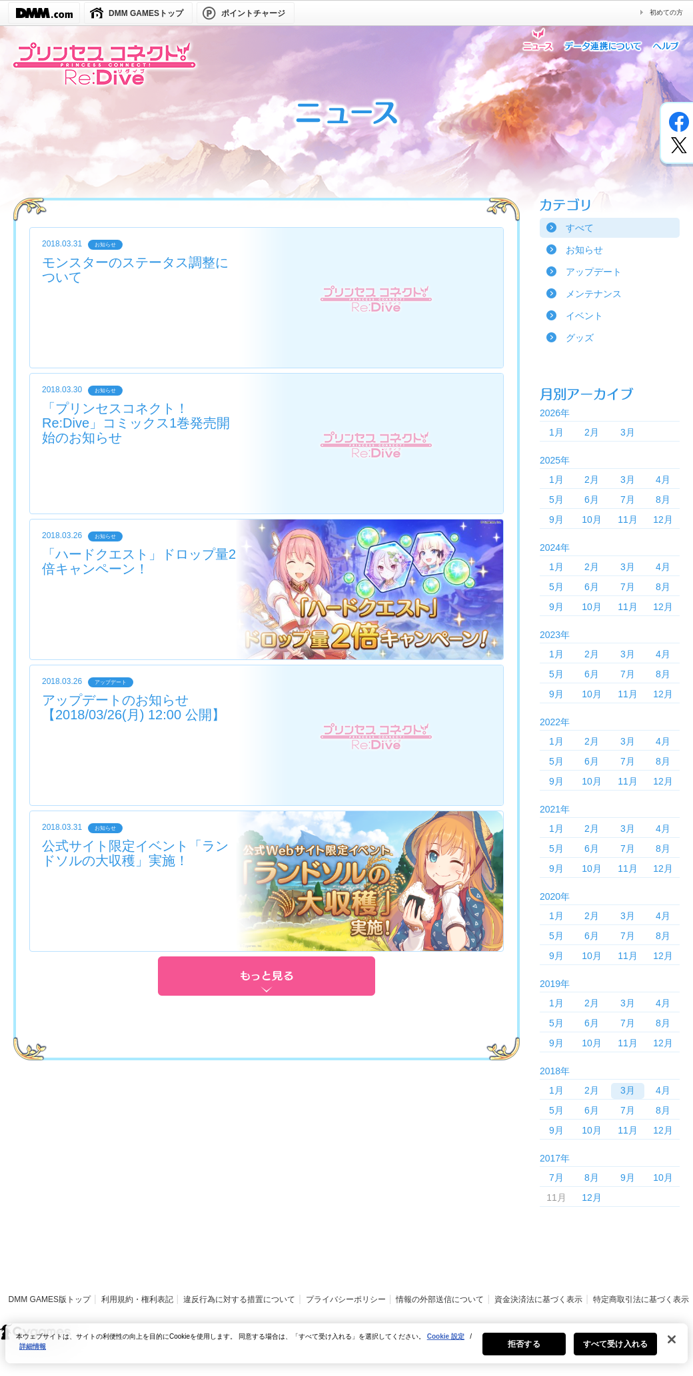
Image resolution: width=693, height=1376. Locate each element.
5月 (556, 499)
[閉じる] (671, 1348)
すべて (580, 227)
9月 (556, 519)
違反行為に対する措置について (239, 1299)
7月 (627, 499)
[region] (346, 1352)
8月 (663, 499)
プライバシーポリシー (346, 1299)
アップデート (594, 271)
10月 (592, 519)
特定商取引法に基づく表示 (641, 1299)
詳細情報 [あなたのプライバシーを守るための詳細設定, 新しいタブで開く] (32, 1355)
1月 (556, 432)
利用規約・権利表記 (137, 1299)
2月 (591, 432)
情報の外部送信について (440, 1299)
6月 (591, 499)
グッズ (580, 337)
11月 (628, 519)
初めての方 (666, 12)
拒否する (524, 1352)
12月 (663, 519)
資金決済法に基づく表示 (538, 1299)
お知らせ (584, 249)
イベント (584, 315)
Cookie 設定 (445, 1345)
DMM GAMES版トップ (50, 1299)
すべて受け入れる (615, 1352)
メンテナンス (594, 293)
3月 (627, 432)
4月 (663, 479)
